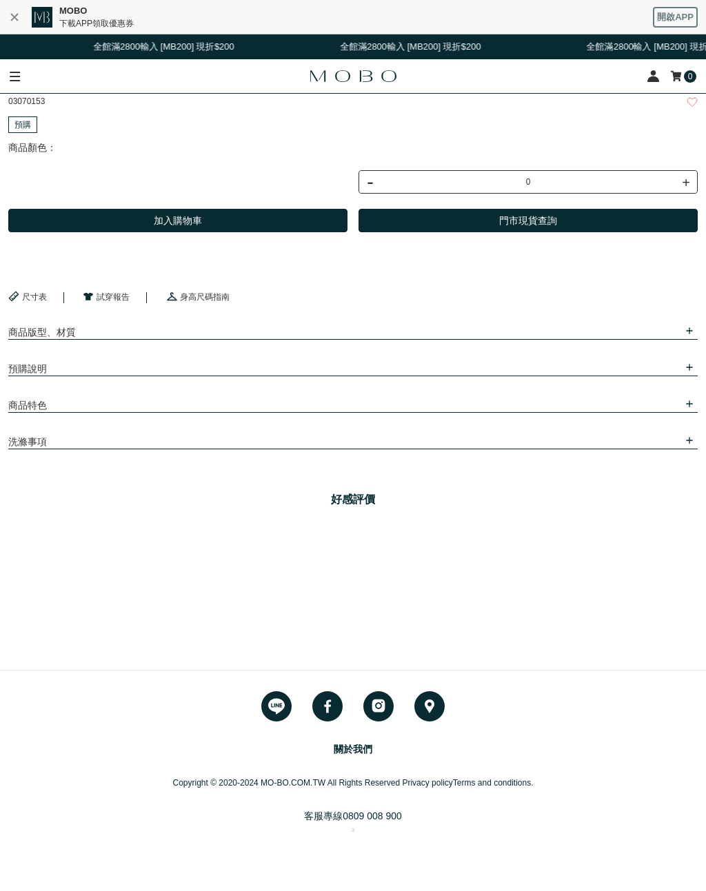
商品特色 (27, 405)
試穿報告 (106, 296)
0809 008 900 (372, 815)
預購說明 (27, 368)
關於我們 (353, 749)
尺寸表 (27, 296)
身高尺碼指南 (198, 296)
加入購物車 (178, 220)
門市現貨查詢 (528, 220)
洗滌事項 (27, 441)
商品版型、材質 (42, 332)
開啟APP (675, 17)
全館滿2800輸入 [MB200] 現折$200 (166, 46)
